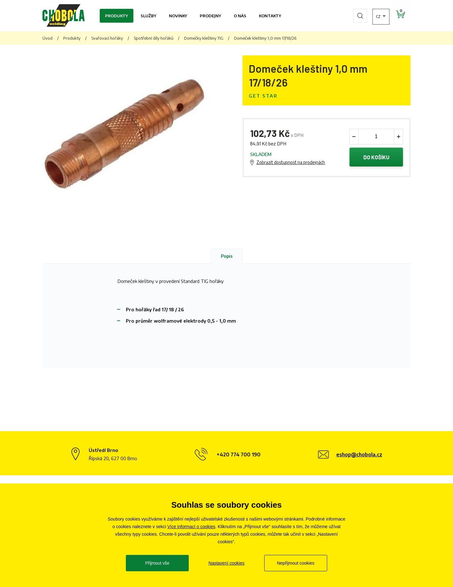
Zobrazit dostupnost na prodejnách (290, 162)
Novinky (178, 15)
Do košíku (376, 157)
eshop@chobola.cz (359, 454)
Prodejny (210, 15)
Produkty (116, 15)
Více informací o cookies (191, 526)
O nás (240, 15)
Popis (226, 256)
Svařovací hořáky (107, 38)
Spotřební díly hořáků (153, 38)
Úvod (47, 38)
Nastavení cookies (226, 563)
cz (363, 15)
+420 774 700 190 (238, 454)
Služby (148, 15)
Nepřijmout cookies (295, 563)
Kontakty (270, 15)
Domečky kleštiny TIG (203, 38)
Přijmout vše (157, 563)
